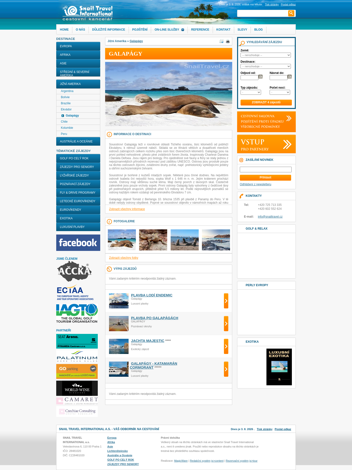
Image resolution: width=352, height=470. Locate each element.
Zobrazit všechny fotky (123, 257)
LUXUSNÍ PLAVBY (72, 227)
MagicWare (180, 460)
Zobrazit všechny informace (127, 209)
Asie (63, 63)
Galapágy (136, 41)
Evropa (66, 46)
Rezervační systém (237, 460)
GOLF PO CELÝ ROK (74, 158)
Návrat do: (277, 73)
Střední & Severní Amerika (74, 73)
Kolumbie (67, 127)
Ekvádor (66, 109)
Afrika (65, 55)
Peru (64, 134)
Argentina (67, 91)
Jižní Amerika (70, 84)
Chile (64, 121)
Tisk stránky (272, 4)
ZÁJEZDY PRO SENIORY (77, 167)
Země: (245, 50)
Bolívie (65, 97)
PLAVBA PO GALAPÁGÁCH (154, 318)
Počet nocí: (278, 87)
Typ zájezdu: (249, 87)
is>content (217, 460)
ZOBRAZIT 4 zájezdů (266, 102)
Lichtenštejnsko (117, 450)
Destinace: (248, 61)
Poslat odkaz (283, 429)
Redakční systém (200, 460)
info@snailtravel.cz (270, 216)
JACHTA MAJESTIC (147, 341)
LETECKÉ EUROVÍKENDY (77, 201)
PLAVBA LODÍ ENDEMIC (151, 295)
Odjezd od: (248, 73)
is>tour (253, 460)
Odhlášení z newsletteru (255, 184)
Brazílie (66, 103)
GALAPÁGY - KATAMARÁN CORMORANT (153, 365)
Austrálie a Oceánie (76, 141)
